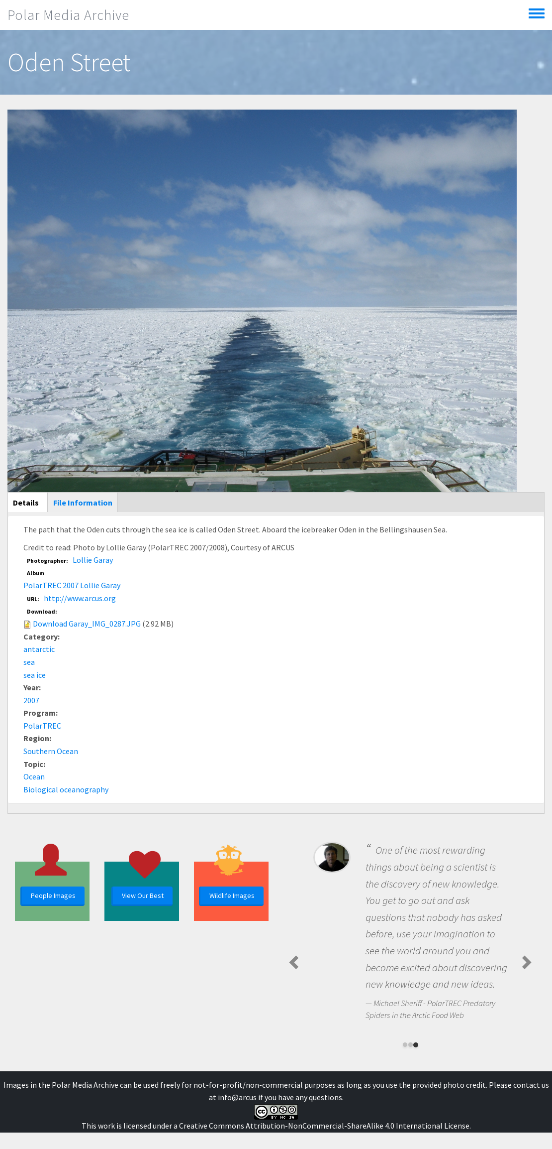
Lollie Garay (93, 560)
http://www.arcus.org (80, 598)
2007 (31, 700)
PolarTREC (42, 726)
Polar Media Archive (68, 15)
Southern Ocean (50, 751)
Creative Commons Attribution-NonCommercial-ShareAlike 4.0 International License (324, 1126)
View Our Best (143, 895)
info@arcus (237, 1097)
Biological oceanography (65, 789)
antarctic (39, 649)
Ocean (34, 776)
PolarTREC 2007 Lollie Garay (71, 585)
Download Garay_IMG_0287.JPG (87, 624)
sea (29, 662)
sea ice (34, 675)
